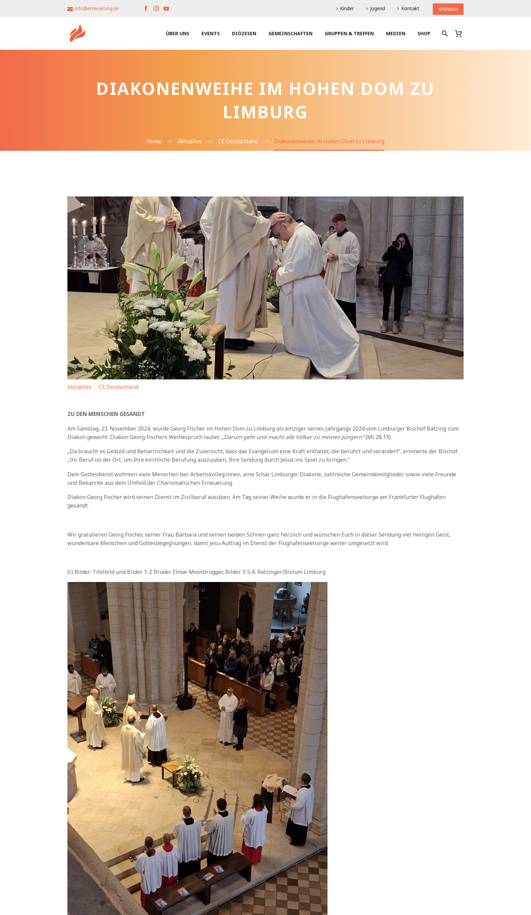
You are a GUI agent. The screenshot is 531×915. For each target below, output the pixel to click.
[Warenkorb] (461, 33)
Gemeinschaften (291, 33)
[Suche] (444, 33)
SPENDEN (447, 8)
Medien (395, 33)
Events (210, 33)
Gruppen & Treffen (349, 33)
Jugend (375, 8)
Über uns (177, 33)
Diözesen (244, 33)
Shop (424, 33)
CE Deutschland (119, 387)
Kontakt (408, 8)
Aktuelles (79, 387)
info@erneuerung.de (97, 8)
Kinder (345, 8)
